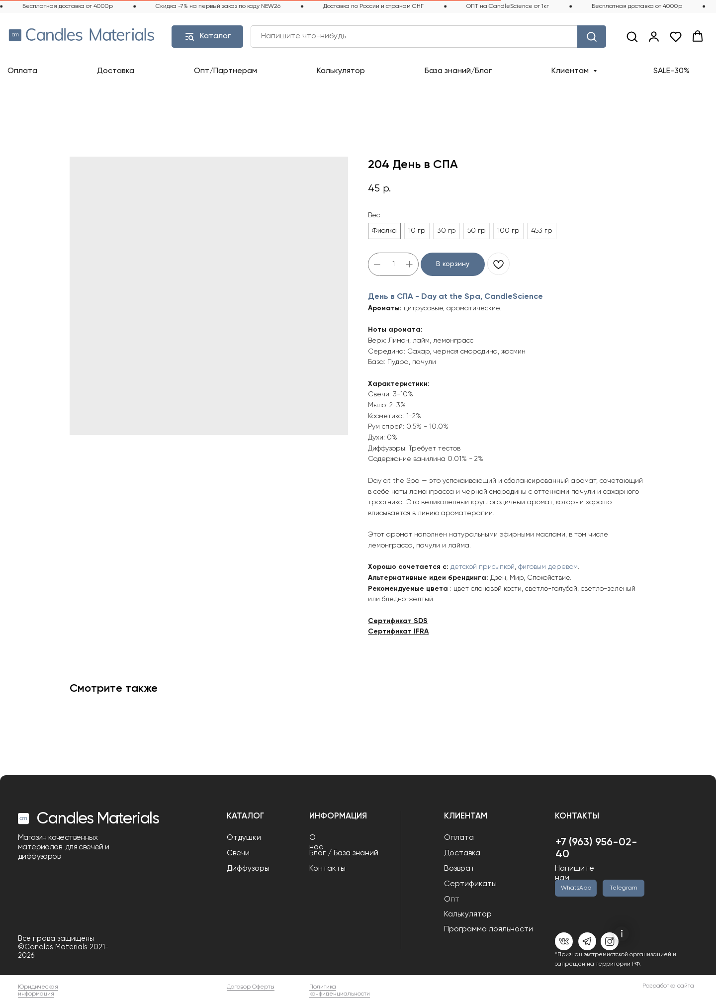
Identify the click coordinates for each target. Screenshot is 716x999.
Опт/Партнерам (225, 71)
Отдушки (244, 838)
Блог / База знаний (343, 853)
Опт (451, 900)
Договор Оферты (250, 987)
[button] (632, 36)
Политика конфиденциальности (339, 990)
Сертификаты (470, 884)
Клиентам (571, 71)
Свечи (238, 853)
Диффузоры (248, 869)
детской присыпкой (482, 566)
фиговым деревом (548, 566)
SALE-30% (671, 71)
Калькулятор (341, 71)
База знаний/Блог (458, 71)
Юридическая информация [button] (38, 990)
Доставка (115, 71)
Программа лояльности (488, 929)
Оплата (22, 71)
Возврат (459, 869)
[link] (654, 36)
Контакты (327, 869)
